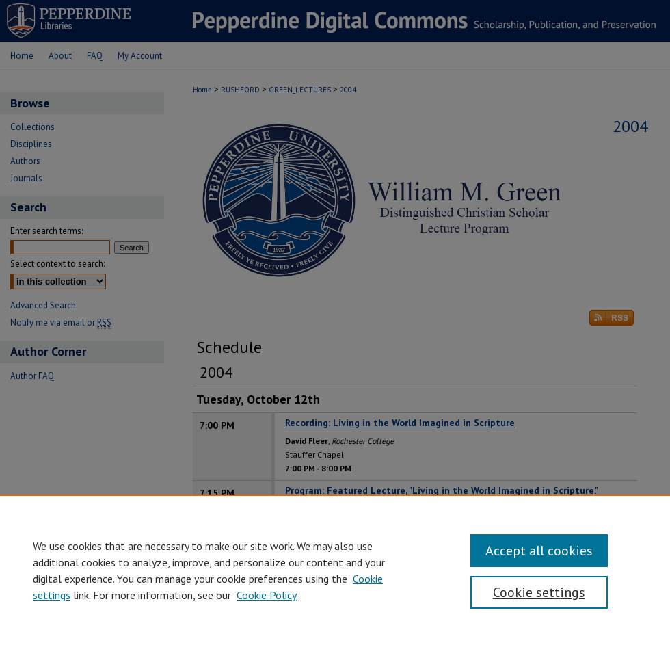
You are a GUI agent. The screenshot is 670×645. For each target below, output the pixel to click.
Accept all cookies (539, 551)
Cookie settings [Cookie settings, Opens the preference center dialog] (539, 592)
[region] (335, 570)
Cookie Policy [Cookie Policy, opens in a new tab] (267, 595)
